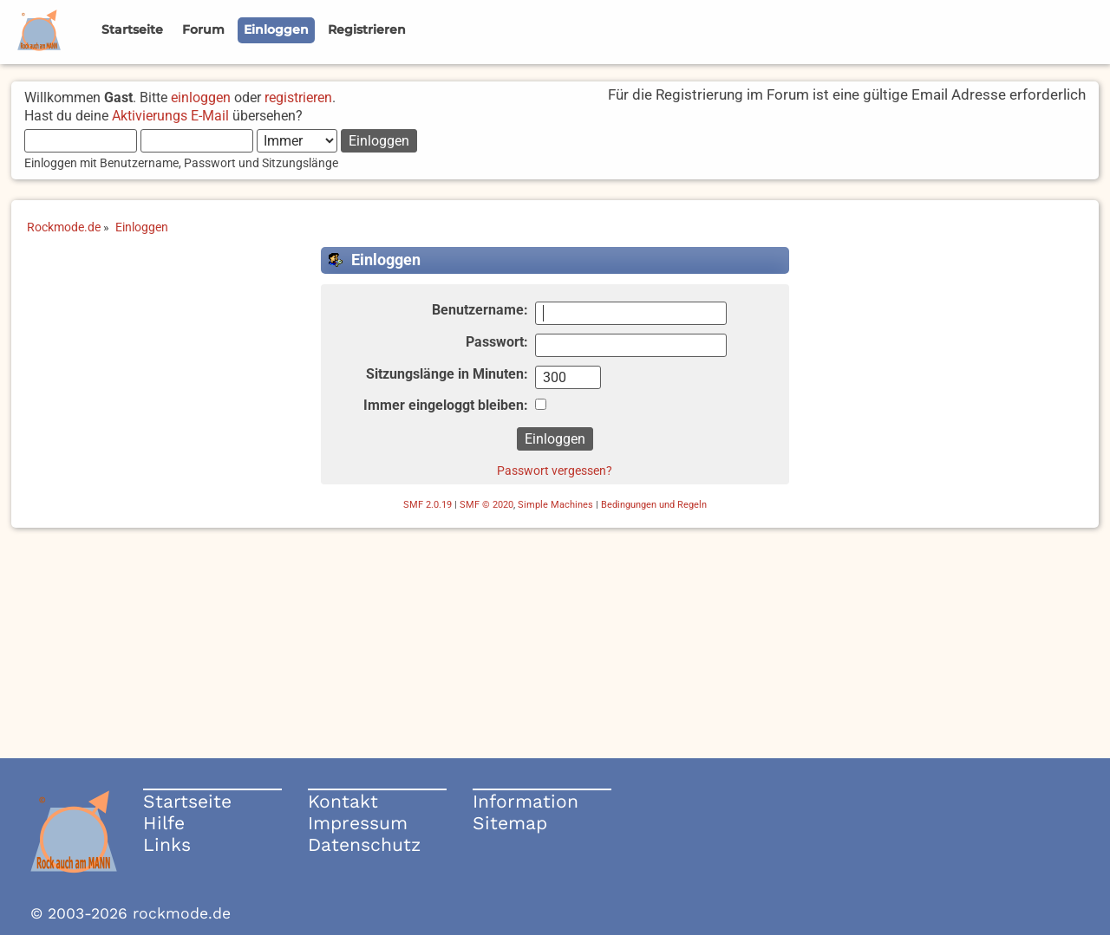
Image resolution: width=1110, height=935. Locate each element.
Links (167, 844)
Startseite (187, 801)
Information (525, 801)
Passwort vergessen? (554, 470)
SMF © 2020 (486, 504)
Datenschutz (364, 844)
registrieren (298, 97)
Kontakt (343, 801)
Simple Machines (555, 504)
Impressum (358, 823)
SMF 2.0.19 (427, 504)
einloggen (201, 97)
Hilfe (164, 823)
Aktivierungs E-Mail (170, 115)
